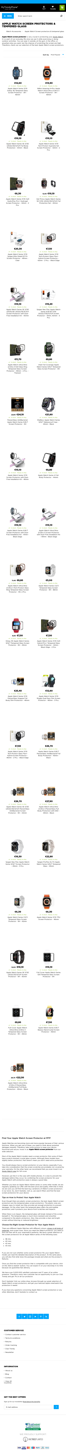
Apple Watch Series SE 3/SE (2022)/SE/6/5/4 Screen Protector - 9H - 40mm (17, 974)
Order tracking (11, 1345)
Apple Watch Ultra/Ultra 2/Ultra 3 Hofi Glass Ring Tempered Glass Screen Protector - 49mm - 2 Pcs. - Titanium (18, 369)
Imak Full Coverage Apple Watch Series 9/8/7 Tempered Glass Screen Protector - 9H (48, 367)
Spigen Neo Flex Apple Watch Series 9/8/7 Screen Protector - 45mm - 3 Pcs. (18, 864)
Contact (8, 1377)
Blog (7, 1374)
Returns (8, 1341)
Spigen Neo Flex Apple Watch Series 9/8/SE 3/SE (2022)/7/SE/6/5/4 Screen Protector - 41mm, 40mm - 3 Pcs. (48, 313)
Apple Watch (58, 37)
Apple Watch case (9, 1171)
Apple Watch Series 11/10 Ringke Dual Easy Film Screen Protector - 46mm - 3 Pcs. (48, 698)
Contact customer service (15, 1334)
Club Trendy (10, 1349)
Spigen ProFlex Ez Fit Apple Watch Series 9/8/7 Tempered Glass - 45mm (48, 864)
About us (8, 1370)
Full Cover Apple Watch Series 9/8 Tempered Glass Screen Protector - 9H (49, 974)
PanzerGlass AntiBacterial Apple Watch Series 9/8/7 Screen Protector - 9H (17, 422)
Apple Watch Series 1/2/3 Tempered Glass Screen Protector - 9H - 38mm (48, 588)
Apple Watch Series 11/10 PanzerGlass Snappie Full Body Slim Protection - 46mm (17, 698)
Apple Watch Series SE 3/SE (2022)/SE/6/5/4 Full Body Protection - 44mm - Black (17, 146)
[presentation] (40, 16)
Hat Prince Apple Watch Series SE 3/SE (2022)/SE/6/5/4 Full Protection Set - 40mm (48, 201)
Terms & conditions (12, 1338)
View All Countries (8, 1382)
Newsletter (9, 1352)
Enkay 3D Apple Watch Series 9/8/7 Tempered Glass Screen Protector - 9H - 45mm (17, 643)
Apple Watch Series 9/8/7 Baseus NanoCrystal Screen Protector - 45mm (48, 1030)
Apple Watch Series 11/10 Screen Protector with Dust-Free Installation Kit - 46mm (17, 477)
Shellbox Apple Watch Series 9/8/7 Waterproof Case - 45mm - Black (48, 422)
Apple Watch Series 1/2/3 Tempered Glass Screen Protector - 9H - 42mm (17, 919)
